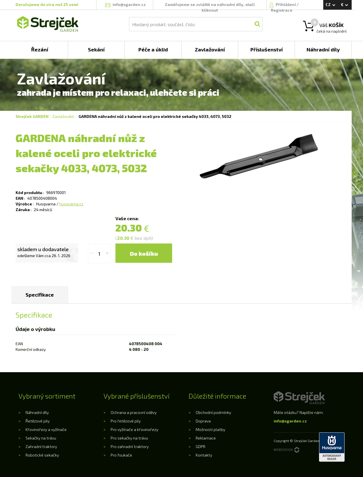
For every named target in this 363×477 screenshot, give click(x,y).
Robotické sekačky (42, 455)
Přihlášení (286, 4)
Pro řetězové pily (126, 420)
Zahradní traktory (41, 446)
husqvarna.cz (71, 203)
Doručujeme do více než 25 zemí (47, 4)
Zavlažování (63, 116)
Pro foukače (121, 455)
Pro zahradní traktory (130, 446)
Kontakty (204, 455)
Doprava (203, 420)
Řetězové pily (38, 420)
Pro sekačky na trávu (129, 438)
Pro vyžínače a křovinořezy (134, 429)
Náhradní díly (37, 412)
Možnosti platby (210, 429)
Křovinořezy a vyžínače (46, 429)
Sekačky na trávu (41, 438)
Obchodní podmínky (213, 412)
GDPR (200, 446)
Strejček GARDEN (32, 116)
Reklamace (206, 438)
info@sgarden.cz (290, 420)
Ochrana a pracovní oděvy (134, 412)
